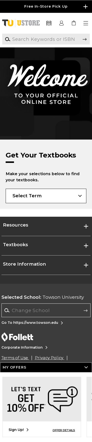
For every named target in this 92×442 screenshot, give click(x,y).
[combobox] (46, 310)
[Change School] (46, 310)
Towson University (42, 297)
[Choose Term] (46, 196)
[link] (74, 23)
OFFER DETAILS (64, 430)
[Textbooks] (49, 23)
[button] (86, 23)
